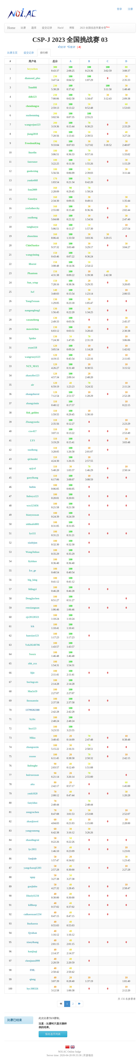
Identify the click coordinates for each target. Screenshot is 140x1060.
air (32, 384)
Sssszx (32, 654)
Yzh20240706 (32, 645)
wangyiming (32, 254)
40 (126, 132)
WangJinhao (32, 552)
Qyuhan (32, 933)
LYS (32, 440)
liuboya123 (32, 496)
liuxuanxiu (32, 700)
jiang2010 (32, 134)
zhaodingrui (32, 840)
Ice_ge (32, 570)
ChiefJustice (32, 245)
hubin (32, 487)
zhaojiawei (32, 821)
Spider (32, 338)
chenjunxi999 (32, 960)
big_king (32, 580)
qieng (33, 979)
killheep (32, 905)
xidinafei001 (32, 524)
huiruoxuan (32, 775)
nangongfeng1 (32, 310)
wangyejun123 (32, 124)
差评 (71, 47)
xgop (32, 877)
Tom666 (32, 87)
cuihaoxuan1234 (32, 914)
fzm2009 (32, 189)
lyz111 (32, 533)
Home (11, 28)
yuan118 (32, 347)
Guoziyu (32, 199)
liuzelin (33, 152)
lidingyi (32, 589)
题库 (33, 27)
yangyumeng (32, 830)
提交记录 (47, 27)
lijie (32, 672)
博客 (71, 27)
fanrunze (32, 161)
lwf (32, 292)
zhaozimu (32, 236)
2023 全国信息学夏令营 (95, 27)
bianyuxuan (32, 515)
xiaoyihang (32, 942)
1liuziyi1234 (32, 895)
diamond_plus (32, 78)
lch (32, 626)
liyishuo (32, 561)
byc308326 (32, 988)
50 (89, 104)
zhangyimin (32, 403)
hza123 (32, 728)
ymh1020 (32, 793)
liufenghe (33, 765)
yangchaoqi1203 (32, 868)
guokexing (32, 171)
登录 (119, 9)
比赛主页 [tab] (12, 52)
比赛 (23, 27)
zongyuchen (32, 812)
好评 (62, 47)
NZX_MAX (32, 366)
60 (126, 104)
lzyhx (32, 719)
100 (70, 67)
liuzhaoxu (32, 923)
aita (32, 784)
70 (89, 95)
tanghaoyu (32, 227)
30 (126, 76)
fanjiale (32, 858)
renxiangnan (32, 607)
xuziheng (32, 449)
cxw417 (32, 431)
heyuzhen (32, 69)
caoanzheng (32, 319)
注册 (130, 9)
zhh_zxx (32, 663)
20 (89, 280)
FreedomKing (32, 143)
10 (126, 150)
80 (126, 67)
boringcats (32, 682)
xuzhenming (32, 115)
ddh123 (32, 96)
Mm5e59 (32, 691)
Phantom (32, 273)
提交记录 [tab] (29, 52)
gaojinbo (32, 886)
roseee (32, 756)
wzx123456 (32, 505)
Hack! (61, 27)
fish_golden (32, 412)
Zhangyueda (32, 422)
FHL (32, 970)
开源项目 (88, 1055)
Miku (33, 737)
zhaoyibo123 (32, 375)
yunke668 (32, 180)
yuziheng (32, 217)
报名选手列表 (53, 1034)
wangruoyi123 (32, 357)
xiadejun (32, 542)
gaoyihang (32, 477)
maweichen (32, 329)
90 (70, 188)
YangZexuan (32, 301)
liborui (32, 264)
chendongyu (32, 106)
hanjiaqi (32, 951)
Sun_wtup (32, 282)
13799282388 (33, 710)
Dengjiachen (32, 598)
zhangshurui (32, 394)
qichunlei (33, 459)
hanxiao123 (32, 635)
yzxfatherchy (33, 208)
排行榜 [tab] (44, 52)
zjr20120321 (32, 617)
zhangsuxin (32, 747)
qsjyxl (32, 468)
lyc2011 (32, 849)
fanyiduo (32, 803)
